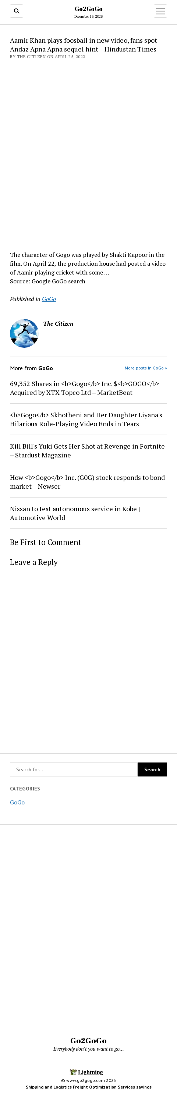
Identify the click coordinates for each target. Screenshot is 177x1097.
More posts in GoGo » (146, 368)
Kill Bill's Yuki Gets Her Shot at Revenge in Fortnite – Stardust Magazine (87, 450)
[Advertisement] (88, 152)
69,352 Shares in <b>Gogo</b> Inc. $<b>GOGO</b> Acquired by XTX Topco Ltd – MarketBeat (84, 388)
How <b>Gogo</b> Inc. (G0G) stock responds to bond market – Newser (87, 482)
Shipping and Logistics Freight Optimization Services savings (89, 1087)
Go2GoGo (89, 9)
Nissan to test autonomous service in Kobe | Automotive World (75, 513)
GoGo (17, 802)
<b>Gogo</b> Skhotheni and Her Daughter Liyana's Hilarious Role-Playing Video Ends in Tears (86, 419)
